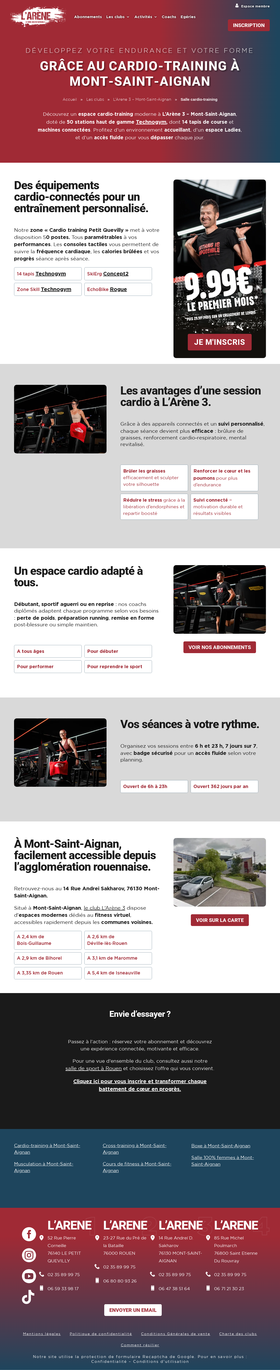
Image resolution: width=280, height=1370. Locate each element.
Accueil (70, 99)
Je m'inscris (219, 342)
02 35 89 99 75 (64, 1275)
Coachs (169, 17)
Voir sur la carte (220, 920)
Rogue (118, 289)
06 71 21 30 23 (229, 1289)
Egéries (188, 17)
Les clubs (115, 17)
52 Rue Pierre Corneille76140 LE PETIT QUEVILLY (64, 1249)
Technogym (151, 121)
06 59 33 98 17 (63, 1289)
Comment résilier (140, 1345)
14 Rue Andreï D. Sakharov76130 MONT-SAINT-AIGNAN (180, 1249)
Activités (143, 17)
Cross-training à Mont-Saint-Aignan (135, 1149)
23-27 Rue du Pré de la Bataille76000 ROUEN (124, 1245)
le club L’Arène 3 (104, 908)
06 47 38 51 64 (174, 1289)
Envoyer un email (133, 1310)
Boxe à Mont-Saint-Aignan (220, 1146)
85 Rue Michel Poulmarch (229, 1242)
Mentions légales (42, 1334)
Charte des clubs (238, 1334)
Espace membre (255, 6)
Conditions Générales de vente (175, 1334)
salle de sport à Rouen (93, 1068)
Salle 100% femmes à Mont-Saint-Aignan (222, 1161)
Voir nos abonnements (220, 647)
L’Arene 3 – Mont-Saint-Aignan (142, 99)
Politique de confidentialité (101, 1334)
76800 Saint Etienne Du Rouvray (236, 1257)
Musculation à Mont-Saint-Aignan (43, 1167)
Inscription (249, 25)
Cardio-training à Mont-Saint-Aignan (47, 1149)
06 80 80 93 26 (120, 1281)
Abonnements (88, 17)
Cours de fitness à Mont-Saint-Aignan (137, 1167)
